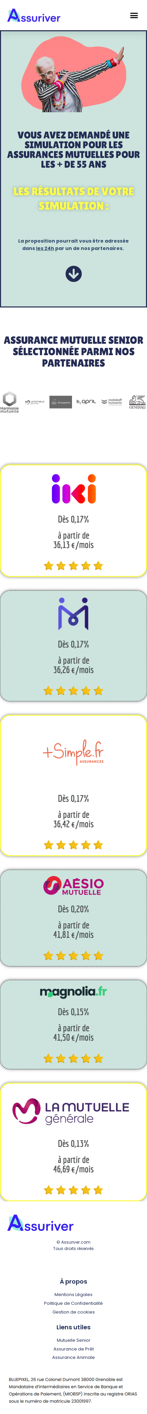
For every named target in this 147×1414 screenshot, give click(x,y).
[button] (134, 15)
